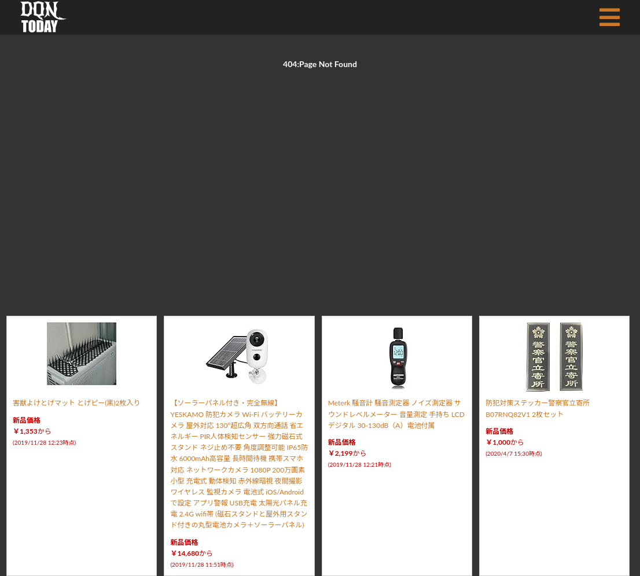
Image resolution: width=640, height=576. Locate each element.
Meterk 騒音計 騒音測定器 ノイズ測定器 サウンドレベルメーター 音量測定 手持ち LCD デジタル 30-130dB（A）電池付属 (396, 413)
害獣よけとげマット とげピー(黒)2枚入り (76, 402)
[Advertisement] (320, 179)
